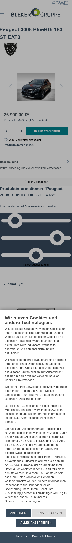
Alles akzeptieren (36, 522)
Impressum (22, 536)
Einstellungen (49, 512)
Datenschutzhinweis (44, 536)
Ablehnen (18, 512)
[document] (36, 412)
